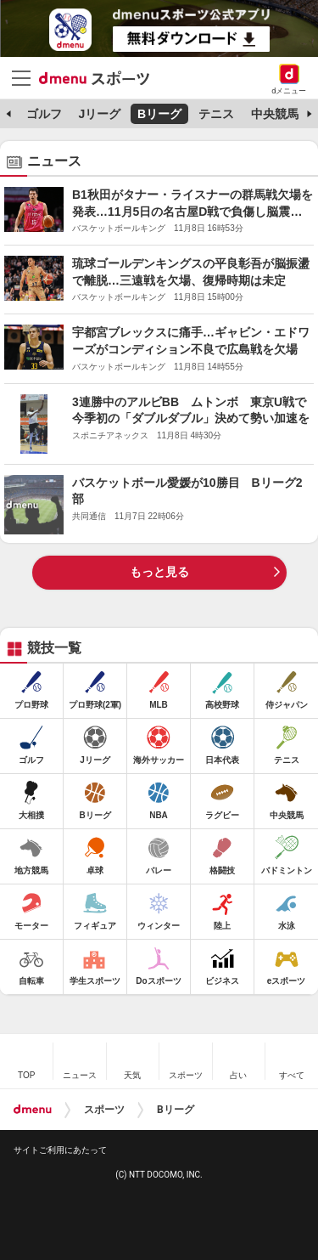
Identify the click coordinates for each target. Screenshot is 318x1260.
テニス (216, 114)
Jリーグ (99, 114)
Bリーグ (159, 114)
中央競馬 (274, 114)
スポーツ (104, 1110)
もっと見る (159, 572)
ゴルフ (44, 114)
